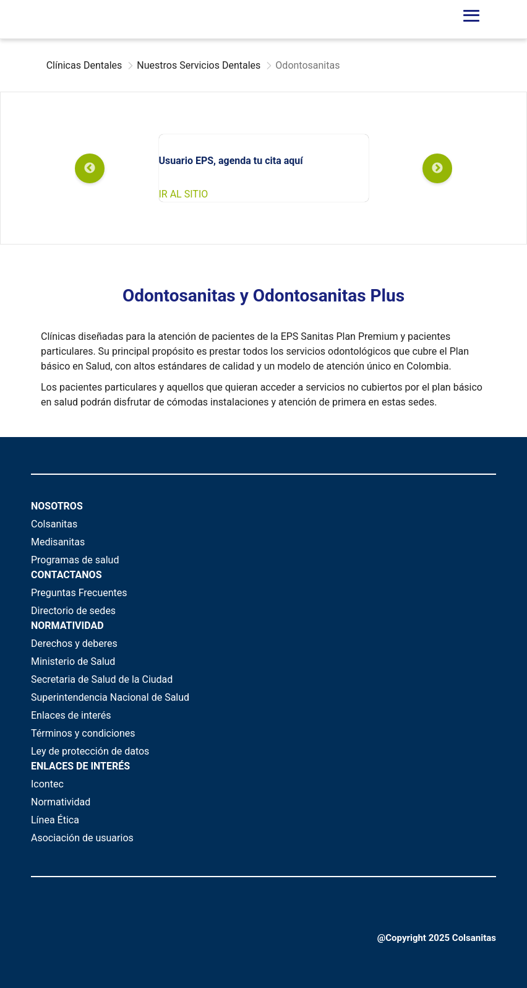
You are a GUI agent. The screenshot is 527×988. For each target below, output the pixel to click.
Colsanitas (54, 524)
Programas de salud (75, 560)
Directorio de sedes (73, 611)
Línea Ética (55, 820)
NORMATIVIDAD (67, 625)
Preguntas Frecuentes (79, 593)
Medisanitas (58, 542)
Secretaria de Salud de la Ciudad (102, 679)
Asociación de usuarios (82, 838)
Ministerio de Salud (73, 661)
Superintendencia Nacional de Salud (110, 697)
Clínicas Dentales (84, 65)
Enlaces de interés (71, 715)
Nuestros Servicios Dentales (198, 65)
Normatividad (60, 802)
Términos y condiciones (83, 733)
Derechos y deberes (74, 643)
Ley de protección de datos (90, 751)
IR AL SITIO (183, 194)
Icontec (47, 784)
